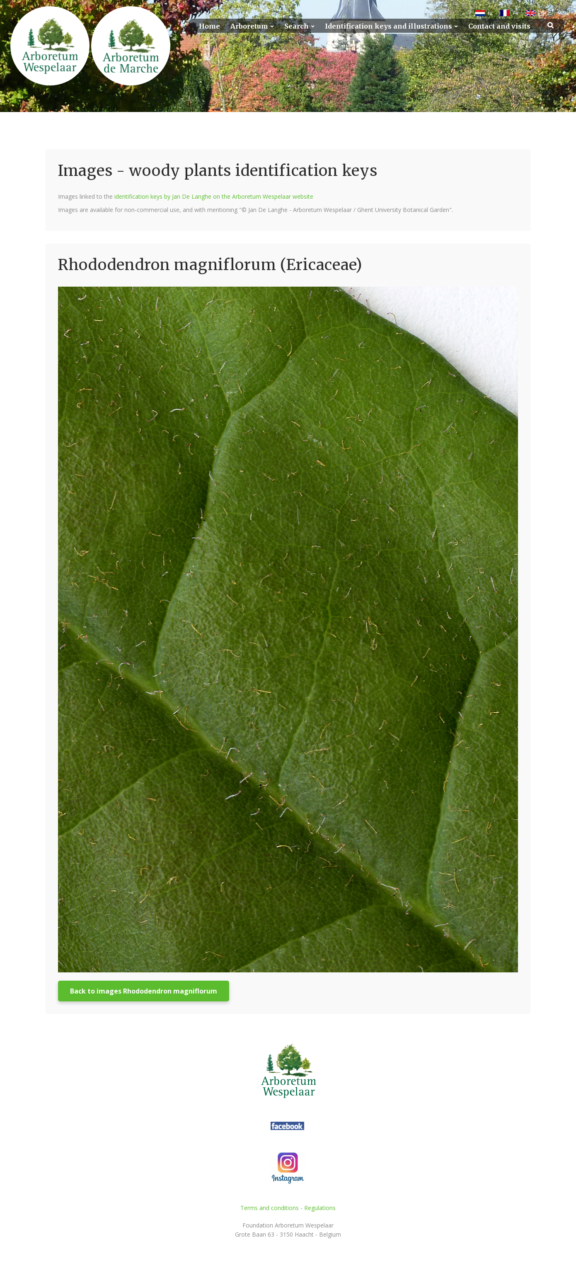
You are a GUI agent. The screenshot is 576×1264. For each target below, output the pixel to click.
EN (541, 13)
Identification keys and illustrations (388, 26)
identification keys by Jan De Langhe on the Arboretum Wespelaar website (213, 196)
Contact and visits (499, 26)
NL (491, 13)
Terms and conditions (269, 1208)
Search (296, 26)
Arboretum (249, 26)
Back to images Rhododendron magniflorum (143, 991)
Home (209, 26)
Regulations (320, 1208)
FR (516, 13)
